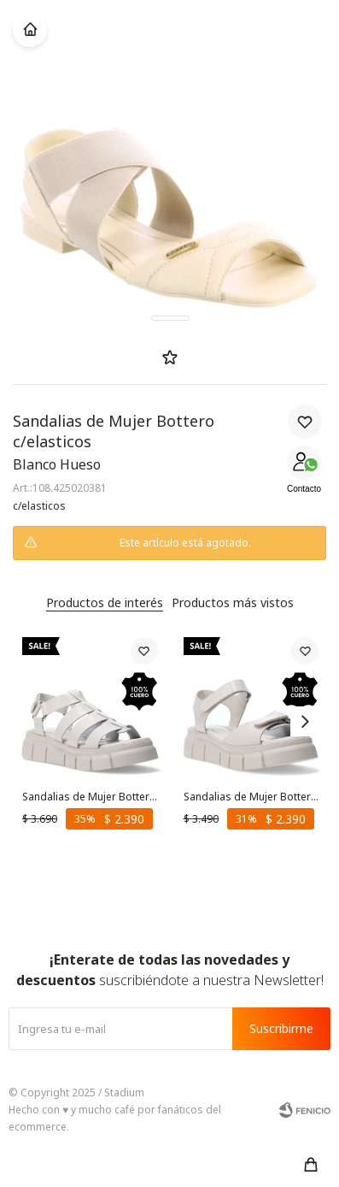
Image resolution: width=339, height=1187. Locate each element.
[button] (311, 1164)
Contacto (304, 488)
